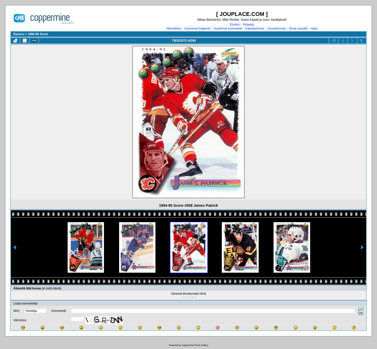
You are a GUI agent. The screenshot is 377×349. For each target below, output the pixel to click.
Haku (314, 28)
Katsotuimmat (254, 28)
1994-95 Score (38, 34)
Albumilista (173, 28)
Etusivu (234, 24)
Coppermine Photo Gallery (194, 345)
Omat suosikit (298, 28)
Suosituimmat (276, 28)
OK (361, 311)
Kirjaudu (248, 24)
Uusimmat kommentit (227, 28)
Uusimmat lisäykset (197, 28)
